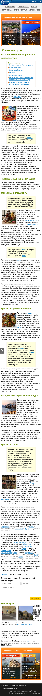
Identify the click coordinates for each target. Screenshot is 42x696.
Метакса (12, 73)
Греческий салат (15, 67)
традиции (17, 97)
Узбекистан (8, 35)
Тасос (32, 483)
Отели (34, 7)
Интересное (34, 10)
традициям (5, 499)
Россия (6, 668)
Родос (27, 529)
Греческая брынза (16, 70)
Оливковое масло (15, 75)
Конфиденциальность (18, 685)
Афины (4, 574)
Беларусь (27, 35)
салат (19, 131)
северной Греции (20, 543)
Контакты (36, 1)
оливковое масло (31, 220)
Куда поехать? (20, 10)
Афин (24, 549)
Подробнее (12, 677)
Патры (31, 527)
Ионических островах (9, 553)
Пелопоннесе (6, 551)
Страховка (7, 10)
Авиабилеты (23, 7)
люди (30, 313)
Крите (20, 557)
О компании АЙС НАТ (9, 688)
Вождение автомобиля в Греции (21, 65)
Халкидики (27, 545)
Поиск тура (10, 7)
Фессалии (28, 547)
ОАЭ (24, 666)
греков (29, 138)
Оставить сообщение (25, 624)
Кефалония (5, 527)
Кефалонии (29, 553)
